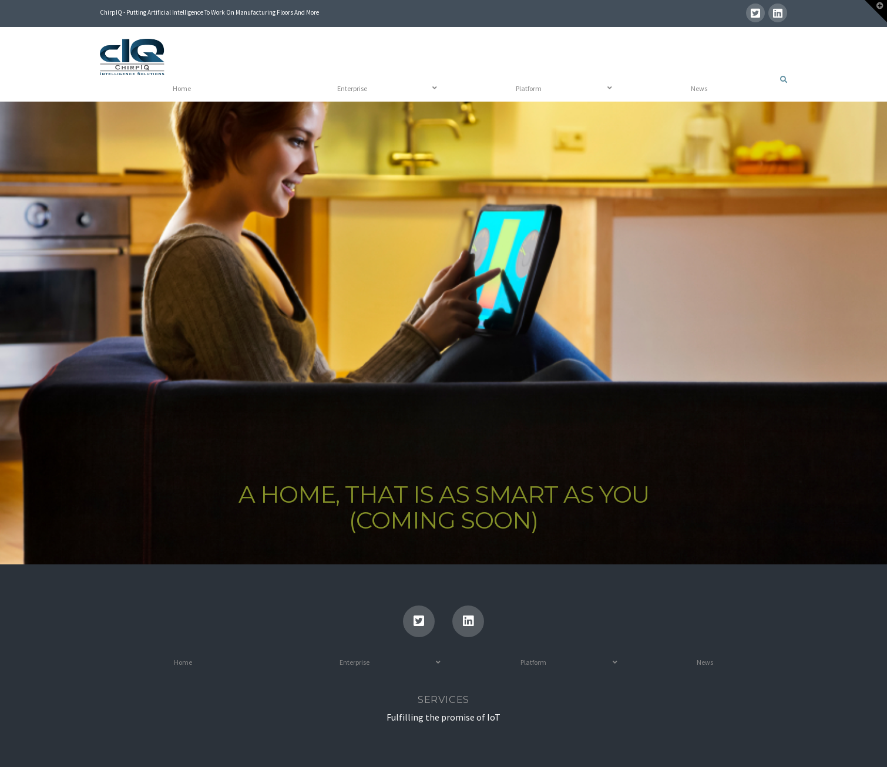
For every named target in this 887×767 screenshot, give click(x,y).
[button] (876, 11)
